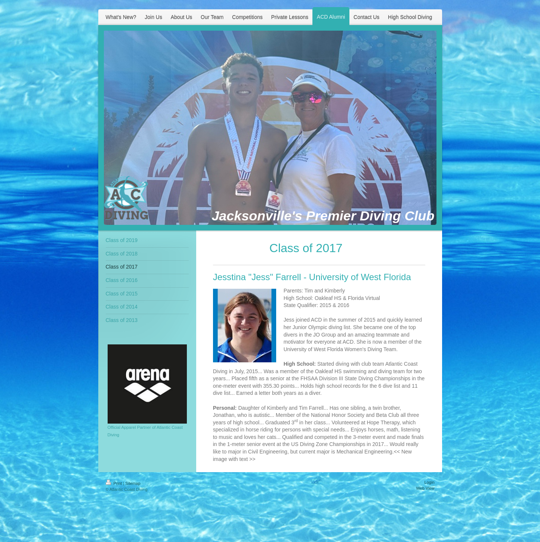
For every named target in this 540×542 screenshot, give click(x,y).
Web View (425, 488)
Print (114, 483)
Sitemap (132, 483)
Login (430, 482)
